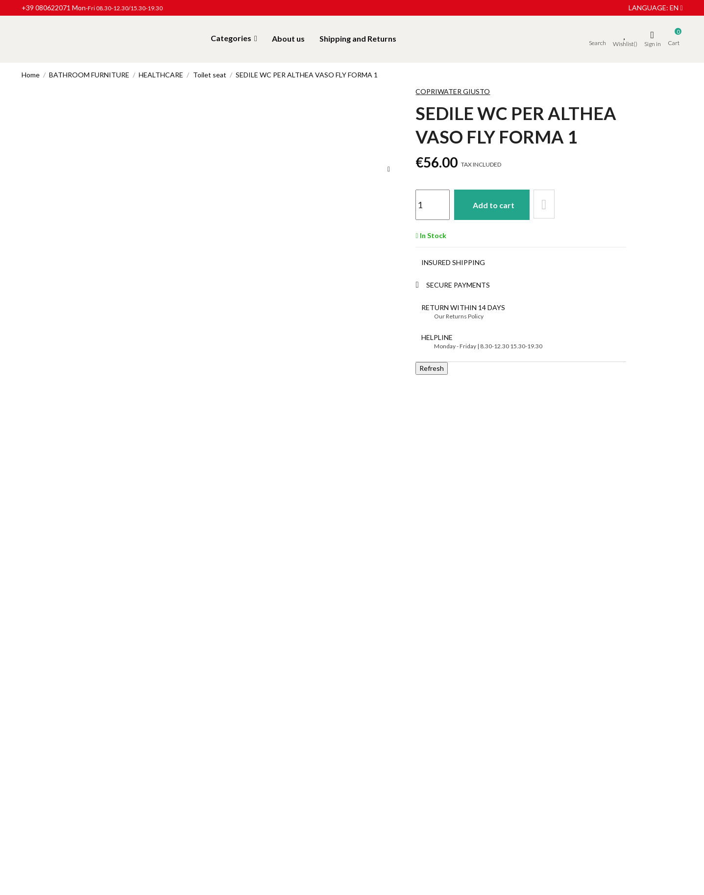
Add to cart (496, 204)
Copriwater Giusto (452, 91)
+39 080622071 (46, 7)
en (676, 7)
